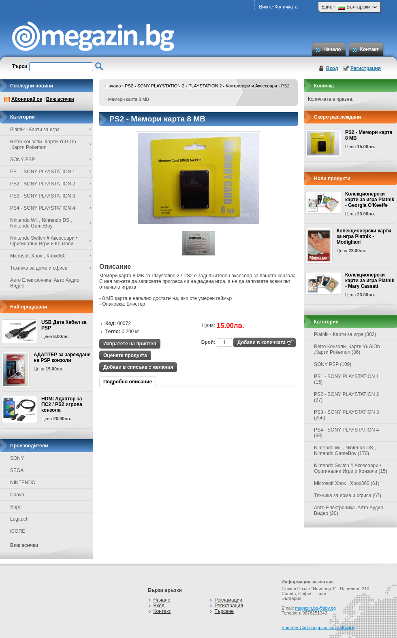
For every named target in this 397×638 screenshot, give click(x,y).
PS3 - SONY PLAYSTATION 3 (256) (346, 415)
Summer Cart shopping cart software (318, 627)
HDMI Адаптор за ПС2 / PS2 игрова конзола (61, 404)
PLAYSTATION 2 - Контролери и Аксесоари (232, 85)
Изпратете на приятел (129, 344)
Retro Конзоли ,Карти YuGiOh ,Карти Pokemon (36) (347, 349)
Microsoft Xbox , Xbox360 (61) (346, 483)
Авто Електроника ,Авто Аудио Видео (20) (348, 510)
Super (16, 507)
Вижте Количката (278, 7)
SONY (17, 458)
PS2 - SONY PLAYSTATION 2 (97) (346, 397)
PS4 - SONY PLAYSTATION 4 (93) (346, 432)
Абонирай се (26, 99)
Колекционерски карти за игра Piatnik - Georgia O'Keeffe (369, 199)
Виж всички (60, 99)
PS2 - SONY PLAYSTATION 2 (154, 85)
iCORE (17, 531)
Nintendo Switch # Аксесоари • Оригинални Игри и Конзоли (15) (350, 468)
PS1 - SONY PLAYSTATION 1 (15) (346, 379)
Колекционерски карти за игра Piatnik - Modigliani (364, 236)
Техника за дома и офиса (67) (347, 495)
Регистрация (365, 68)
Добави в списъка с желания (138, 367)
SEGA (16, 470)
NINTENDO (23, 482)
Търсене (224, 611)
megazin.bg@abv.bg (315, 608)
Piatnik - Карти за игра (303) (345, 334)
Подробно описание (127, 382)
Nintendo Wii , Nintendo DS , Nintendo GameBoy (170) (345, 450)
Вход (332, 68)
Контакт (369, 49)
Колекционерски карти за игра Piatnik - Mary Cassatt (369, 280)
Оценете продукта (125, 355)
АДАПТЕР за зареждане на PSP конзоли (62, 357)
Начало (332, 49)
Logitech (19, 519)
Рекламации (228, 600)
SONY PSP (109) (332, 364)
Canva (17, 495)
